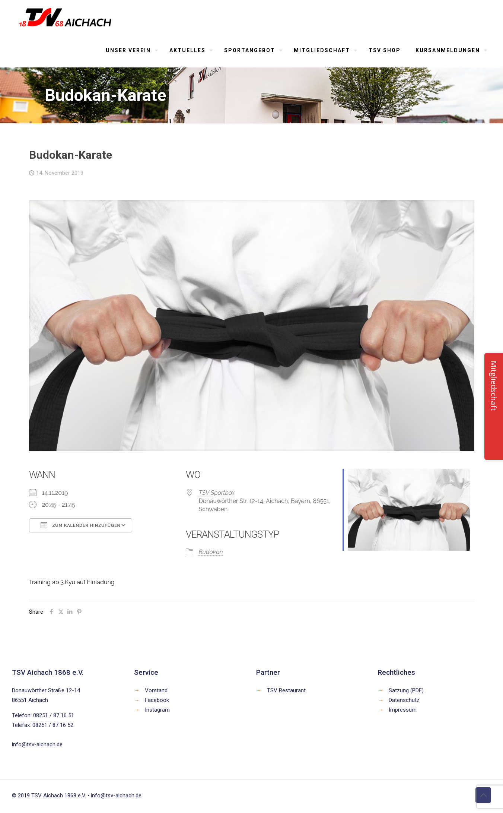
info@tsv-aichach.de (37, 744)
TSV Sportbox (217, 492)
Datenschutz (404, 700)
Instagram (157, 709)
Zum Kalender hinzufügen (81, 525)
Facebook (157, 700)
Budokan (211, 552)
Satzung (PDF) (406, 690)
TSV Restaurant (286, 690)
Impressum (403, 709)
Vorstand (156, 690)
